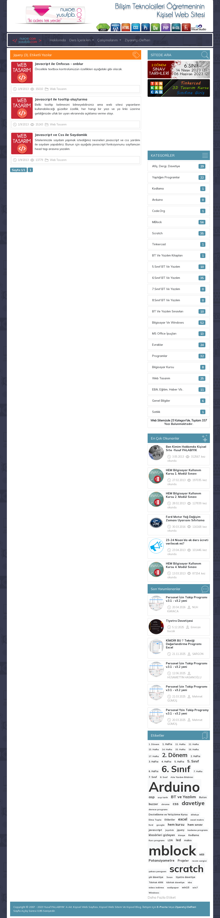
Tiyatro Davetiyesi (179, 620)
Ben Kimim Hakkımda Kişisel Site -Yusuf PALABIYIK (186, 448)
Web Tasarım (58, 89)
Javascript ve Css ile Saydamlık (61, 135)
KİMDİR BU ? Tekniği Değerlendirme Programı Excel (184, 644)
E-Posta (162, 907)
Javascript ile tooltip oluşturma (61, 99)
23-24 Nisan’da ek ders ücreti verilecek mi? (187, 541)
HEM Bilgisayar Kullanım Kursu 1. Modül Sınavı (183, 471)
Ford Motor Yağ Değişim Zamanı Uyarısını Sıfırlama (185, 518)
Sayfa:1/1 (18, 170)
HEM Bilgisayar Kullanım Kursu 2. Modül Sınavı (183, 495)
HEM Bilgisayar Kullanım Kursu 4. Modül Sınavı (183, 565)
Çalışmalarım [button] (108, 40)
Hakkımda (58, 40)
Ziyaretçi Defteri (137, 40)
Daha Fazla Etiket (162, 897)
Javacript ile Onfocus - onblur (59, 64)
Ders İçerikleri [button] (80, 40)
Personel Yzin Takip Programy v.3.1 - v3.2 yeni (187, 711)
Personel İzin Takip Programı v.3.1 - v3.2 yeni (186, 599)
